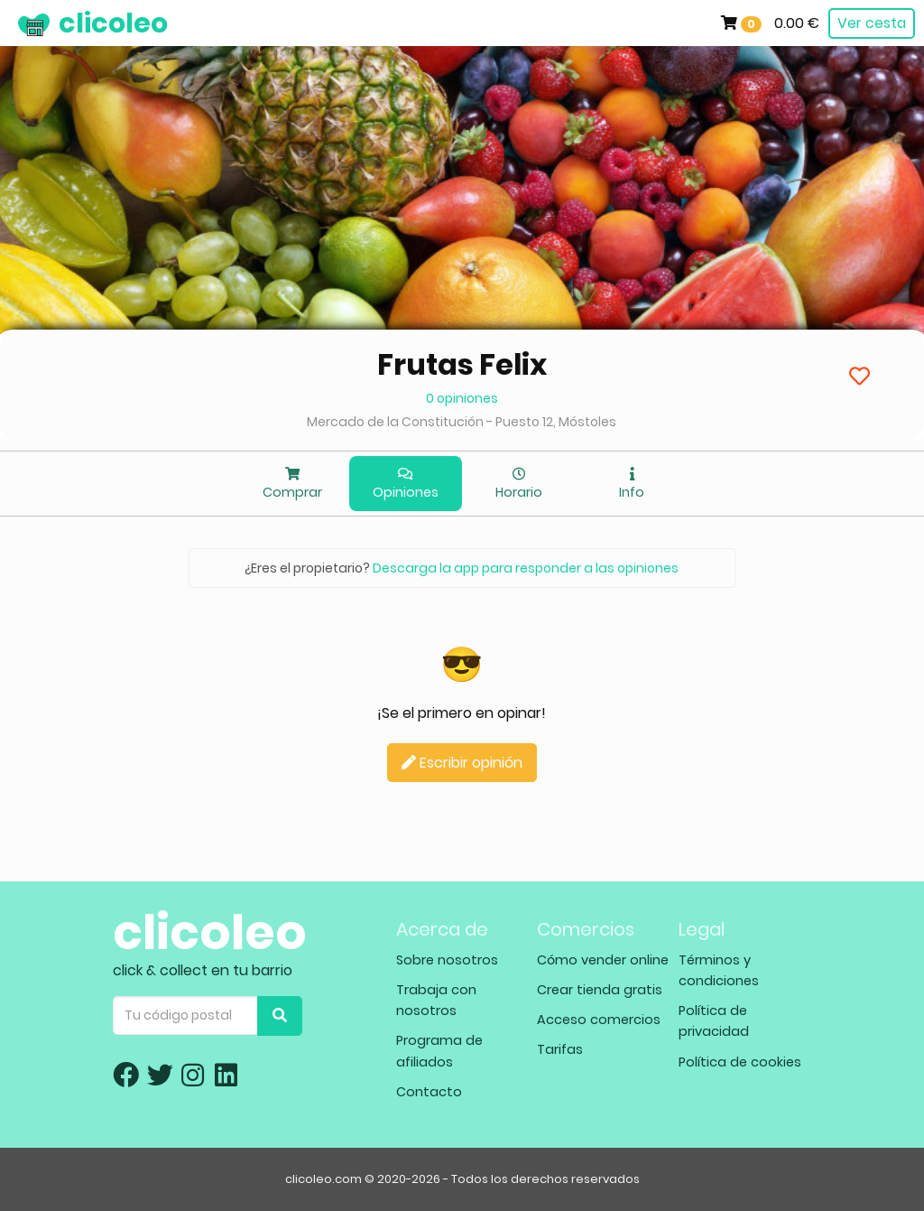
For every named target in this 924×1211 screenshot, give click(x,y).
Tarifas (560, 1049)
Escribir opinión (462, 762)
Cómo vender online (603, 960)
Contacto (429, 1092)
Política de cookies (740, 1062)
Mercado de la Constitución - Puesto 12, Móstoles (461, 422)
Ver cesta (871, 23)
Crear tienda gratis (599, 990)
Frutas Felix (462, 364)
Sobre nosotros (447, 960)
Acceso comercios (599, 1020)
